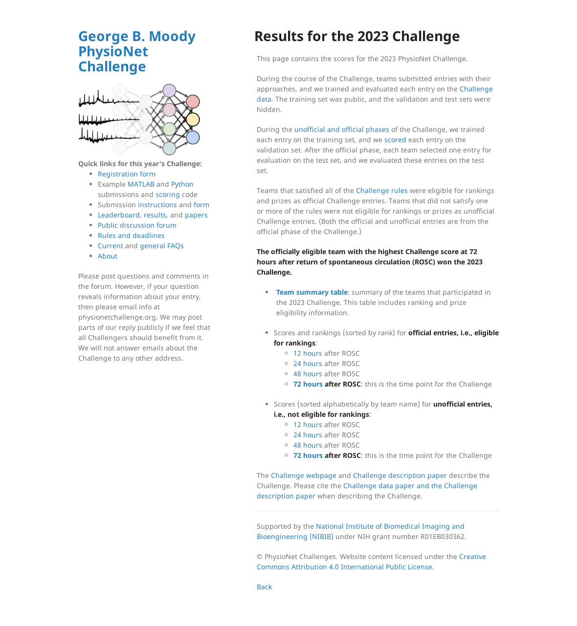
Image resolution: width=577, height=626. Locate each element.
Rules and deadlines (131, 235)
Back (264, 586)
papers (196, 214)
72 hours (308, 384)
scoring (167, 194)
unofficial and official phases (341, 129)
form (201, 204)
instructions (157, 204)
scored (395, 139)
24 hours (307, 363)
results (155, 214)
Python (182, 184)
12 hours (307, 353)
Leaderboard (119, 214)
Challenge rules (382, 190)
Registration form (126, 173)
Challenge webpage (303, 475)
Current (110, 245)
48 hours (307, 373)
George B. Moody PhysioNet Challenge (137, 50)
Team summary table (312, 292)
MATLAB (141, 184)
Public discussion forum (137, 225)
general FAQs (162, 245)
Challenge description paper (400, 475)
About (107, 255)
